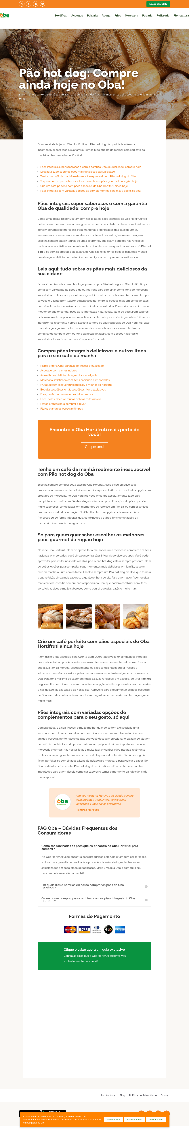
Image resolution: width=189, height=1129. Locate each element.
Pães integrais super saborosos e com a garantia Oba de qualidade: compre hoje (90, 161)
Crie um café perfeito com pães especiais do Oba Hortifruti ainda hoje (84, 180)
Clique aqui (94, 441)
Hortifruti (61, 15)
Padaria (147, 15)
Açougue (77, 15)
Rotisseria (162, 15)
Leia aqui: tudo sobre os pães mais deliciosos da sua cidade (77, 166)
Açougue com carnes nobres (58, 365)
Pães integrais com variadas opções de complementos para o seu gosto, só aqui (90, 185)
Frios (117, 15)
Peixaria (92, 15)
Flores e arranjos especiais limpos (61, 403)
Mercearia (131, 15)
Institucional (108, 1090)
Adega (106, 15)
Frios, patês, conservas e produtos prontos (66, 389)
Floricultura (181, 15)
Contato (165, 1090)
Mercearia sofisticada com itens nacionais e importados (75, 374)
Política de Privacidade (143, 1090)
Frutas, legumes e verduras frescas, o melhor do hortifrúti (76, 379)
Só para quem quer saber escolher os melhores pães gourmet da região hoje (89, 176)
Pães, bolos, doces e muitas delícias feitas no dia (70, 393)
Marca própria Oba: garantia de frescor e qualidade (72, 360)
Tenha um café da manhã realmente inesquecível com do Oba (88, 171)
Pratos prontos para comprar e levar (62, 398)
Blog (122, 1090)
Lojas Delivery (158, 4)
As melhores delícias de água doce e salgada (68, 370)
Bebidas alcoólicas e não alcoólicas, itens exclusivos (73, 384)
